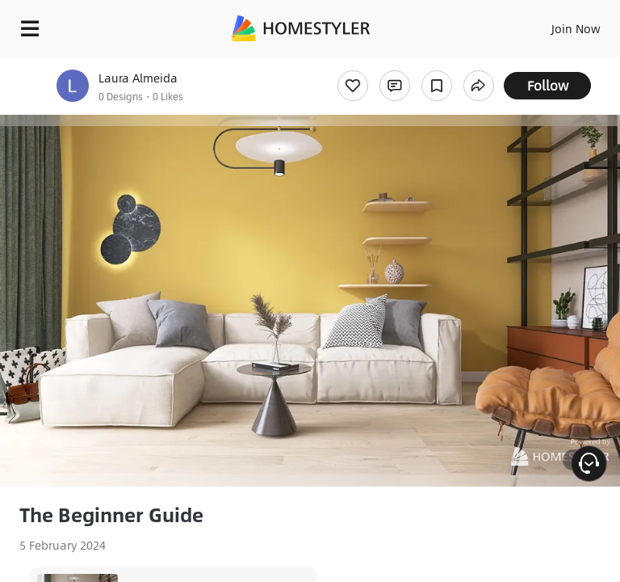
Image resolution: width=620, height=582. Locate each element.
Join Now (576, 28)
